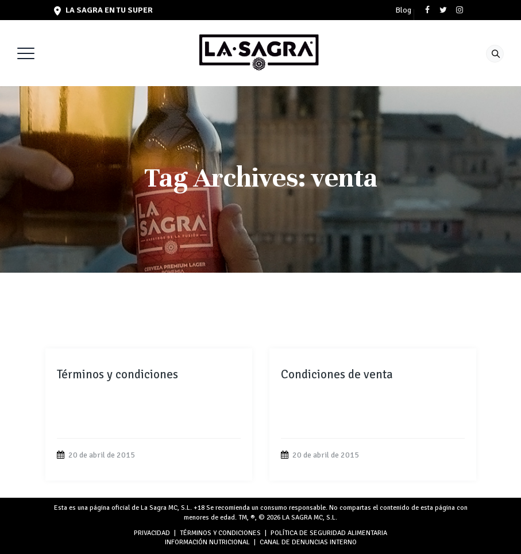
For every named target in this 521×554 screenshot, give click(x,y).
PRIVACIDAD (152, 533)
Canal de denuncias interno (308, 542)
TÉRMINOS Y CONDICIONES (220, 533)
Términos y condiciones (117, 374)
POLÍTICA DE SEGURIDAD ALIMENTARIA (329, 533)
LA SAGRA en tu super (103, 10)
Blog (403, 10)
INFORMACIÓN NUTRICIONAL (207, 542)
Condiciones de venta (337, 374)
